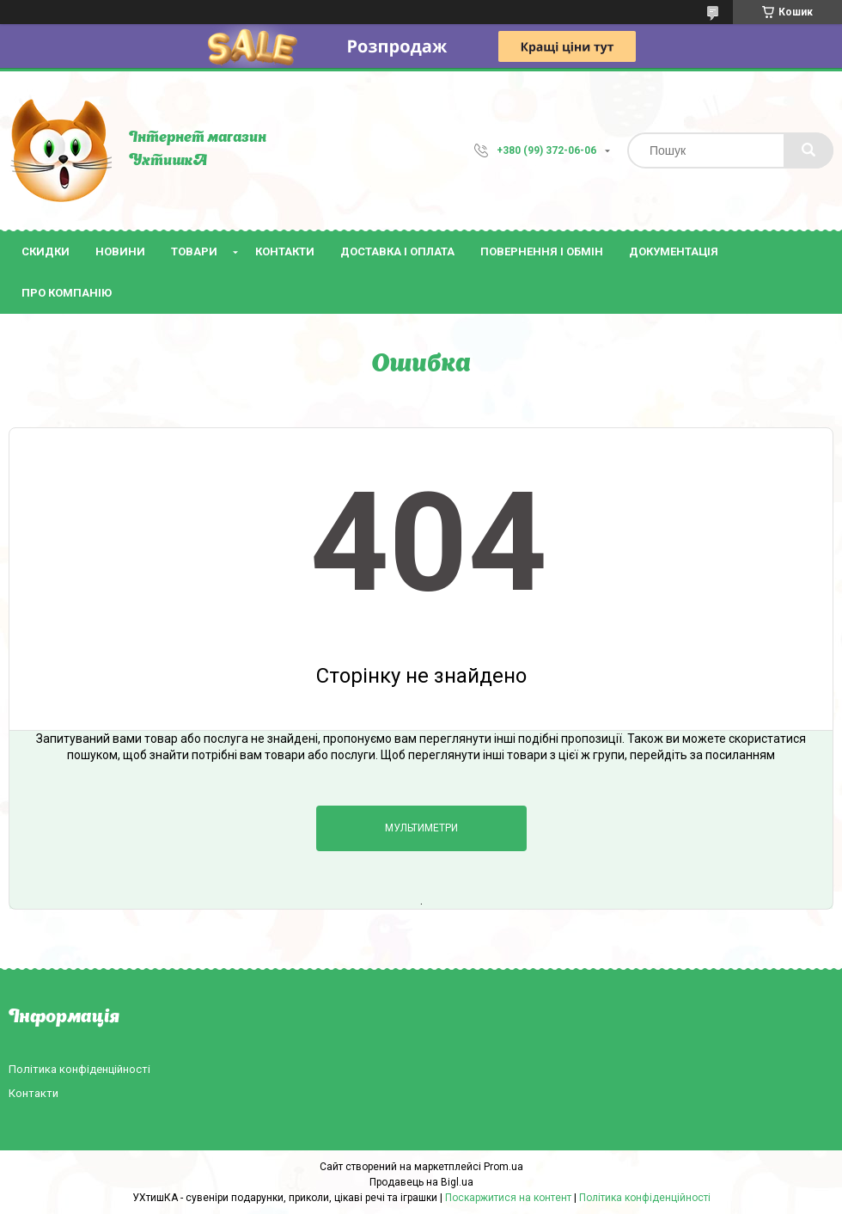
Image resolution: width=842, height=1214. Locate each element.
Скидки (45, 251)
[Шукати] (808, 150)
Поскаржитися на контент (508, 1198)
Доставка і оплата (397, 251)
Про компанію (66, 292)
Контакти (284, 251)
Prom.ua (503, 1167)
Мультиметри (421, 828)
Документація (673, 251)
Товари (194, 251)
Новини (120, 251)
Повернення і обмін (541, 251)
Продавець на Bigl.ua (421, 1182)
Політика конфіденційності (79, 1069)
